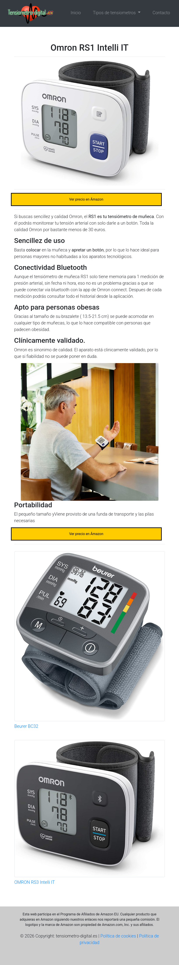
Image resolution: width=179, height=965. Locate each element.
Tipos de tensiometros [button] (115, 12)
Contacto (161, 12)
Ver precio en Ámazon (86, 199)
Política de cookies (118, 936)
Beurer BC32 (26, 726)
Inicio (76, 12)
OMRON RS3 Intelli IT (34, 882)
